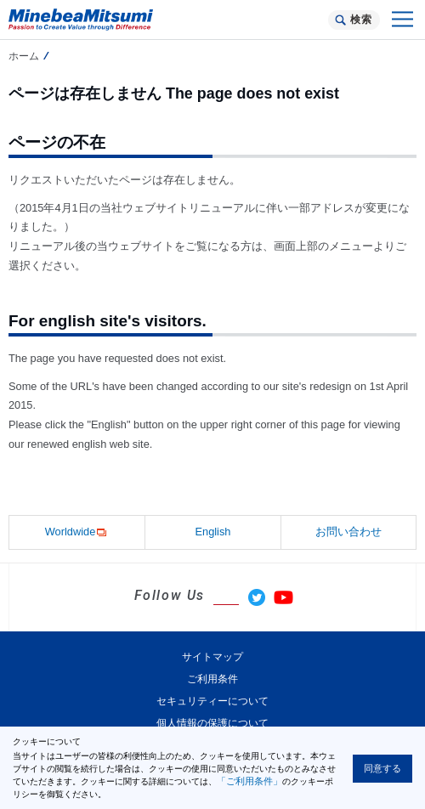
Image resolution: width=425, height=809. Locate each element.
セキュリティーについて (212, 701)
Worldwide (77, 532)
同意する (382, 768)
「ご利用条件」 (249, 781)
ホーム (23, 56)
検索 (360, 19)
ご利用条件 (212, 679)
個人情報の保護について (212, 723)
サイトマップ (212, 657)
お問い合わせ (348, 531)
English (213, 531)
